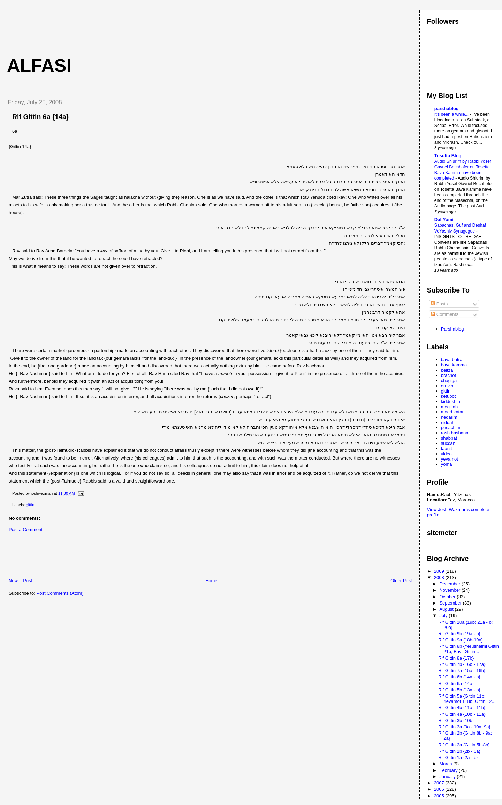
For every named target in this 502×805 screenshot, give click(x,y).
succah (448, 443)
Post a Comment (26, 529)
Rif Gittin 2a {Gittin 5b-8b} (463, 744)
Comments (444, 314)
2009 (440, 571)
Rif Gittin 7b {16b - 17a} (461, 664)
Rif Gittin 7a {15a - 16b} (461, 670)
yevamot (449, 459)
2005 (440, 795)
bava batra (451, 359)
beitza (447, 370)
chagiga (449, 380)
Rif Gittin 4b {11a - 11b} (461, 707)
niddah (448, 422)
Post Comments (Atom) (60, 593)
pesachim (451, 427)
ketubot (448, 396)
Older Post (401, 580)
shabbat (449, 438)
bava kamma (454, 364)
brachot (448, 375)
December (450, 583)
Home (211, 580)
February (449, 770)
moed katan (453, 412)
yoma (446, 464)
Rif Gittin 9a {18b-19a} (460, 640)
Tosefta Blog (448, 155)
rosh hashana (455, 432)
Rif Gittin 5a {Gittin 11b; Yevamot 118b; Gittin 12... (466, 698)
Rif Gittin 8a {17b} (456, 658)
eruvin (447, 385)
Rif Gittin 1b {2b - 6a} (459, 751)
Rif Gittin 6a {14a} (40, 117)
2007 (440, 782)
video (446, 453)
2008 (440, 577)
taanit (446, 448)
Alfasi (39, 65)
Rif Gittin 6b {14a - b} (459, 676)
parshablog (446, 108)
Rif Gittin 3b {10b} (456, 720)
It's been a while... (452, 114)
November (450, 590)
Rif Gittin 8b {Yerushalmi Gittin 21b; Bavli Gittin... (468, 649)
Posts (439, 303)
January (448, 776)
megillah (449, 406)
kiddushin (450, 401)
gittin (30, 505)
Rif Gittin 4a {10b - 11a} (461, 714)
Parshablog (452, 329)
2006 (440, 789)
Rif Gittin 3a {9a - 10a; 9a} (464, 726)
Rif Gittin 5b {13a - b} (459, 689)
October (448, 596)
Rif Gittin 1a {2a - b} (458, 757)
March (446, 763)
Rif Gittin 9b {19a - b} (459, 633)
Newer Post (20, 580)
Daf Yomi (444, 219)
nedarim (449, 417)
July (444, 615)
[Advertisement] (129, 26)
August (447, 609)
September (451, 603)
